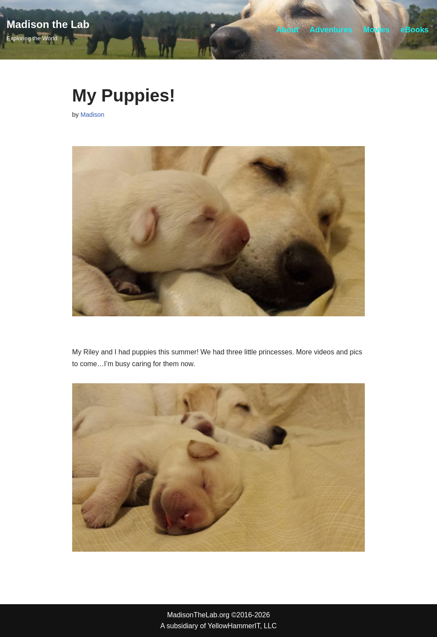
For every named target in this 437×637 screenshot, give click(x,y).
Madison (92, 114)
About (287, 29)
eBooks (415, 29)
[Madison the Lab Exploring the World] (48, 29)
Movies (377, 29)
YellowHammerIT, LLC (242, 626)
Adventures (331, 29)
